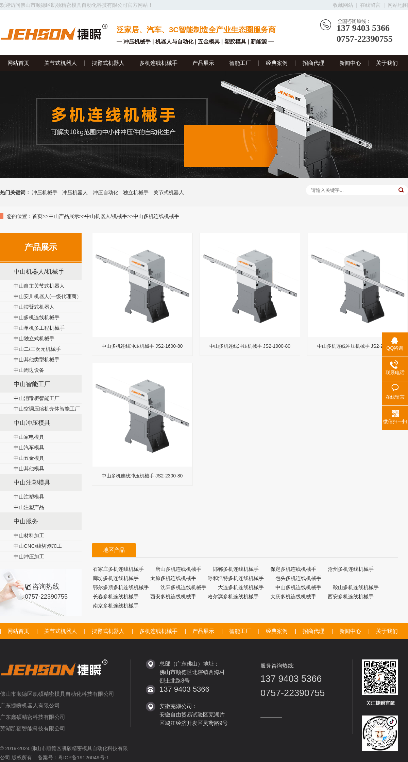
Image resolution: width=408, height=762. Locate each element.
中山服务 (26, 521)
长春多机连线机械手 (116, 596)
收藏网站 (343, 5)
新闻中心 (350, 63)
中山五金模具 (29, 458)
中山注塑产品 (29, 507)
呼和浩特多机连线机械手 (236, 578)
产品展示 (203, 63)
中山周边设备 (29, 370)
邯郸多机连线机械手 (236, 569)
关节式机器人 (60, 63)
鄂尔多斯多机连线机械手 (121, 587)
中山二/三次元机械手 (37, 349)
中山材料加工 (29, 535)
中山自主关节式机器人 (39, 286)
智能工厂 (240, 63)
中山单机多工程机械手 (39, 328)
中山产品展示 (64, 216)
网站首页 (18, 63)
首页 (37, 216)
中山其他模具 (29, 468)
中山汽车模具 (29, 447)
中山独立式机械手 (34, 338)
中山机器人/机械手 (106, 216)
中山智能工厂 (32, 384)
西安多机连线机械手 (173, 596)
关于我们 (387, 63)
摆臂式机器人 (108, 63)
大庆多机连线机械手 (293, 596)
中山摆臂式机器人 (34, 307)
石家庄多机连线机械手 (118, 569)
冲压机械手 (44, 192)
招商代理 (313, 63)
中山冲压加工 (29, 556)
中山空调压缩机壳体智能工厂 (47, 409)
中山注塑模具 (32, 482)
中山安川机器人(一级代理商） (48, 296)
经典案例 (277, 63)
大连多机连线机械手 (241, 587)
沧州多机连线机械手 (351, 569)
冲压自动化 (105, 192)
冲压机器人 (75, 192)
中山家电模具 (29, 437)
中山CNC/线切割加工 (38, 546)
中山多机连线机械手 (156, 216)
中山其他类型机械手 (37, 359)
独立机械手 (136, 192)
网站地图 (398, 5)
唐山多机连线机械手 (178, 569)
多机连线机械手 (158, 63)
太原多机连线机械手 (173, 578)
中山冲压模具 (32, 422)
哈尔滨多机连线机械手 (233, 596)
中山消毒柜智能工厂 (37, 398)
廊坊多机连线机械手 (116, 578)
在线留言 (370, 5)
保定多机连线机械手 (293, 569)
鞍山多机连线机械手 (356, 587)
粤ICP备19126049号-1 (83, 757)
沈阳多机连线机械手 (183, 587)
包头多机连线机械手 (298, 578)
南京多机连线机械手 (116, 606)
